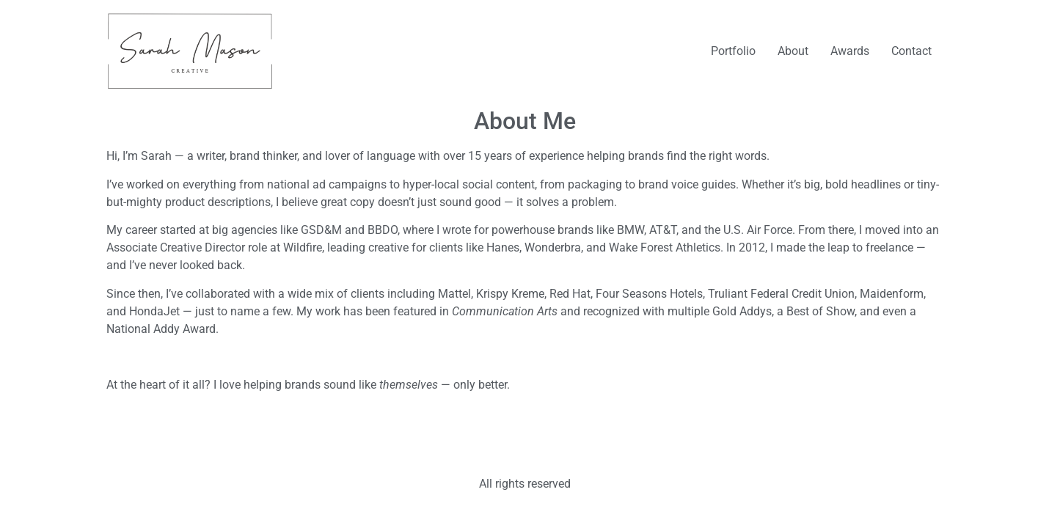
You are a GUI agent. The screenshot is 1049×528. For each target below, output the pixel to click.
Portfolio (733, 51)
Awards (849, 51)
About (793, 51)
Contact (911, 51)
